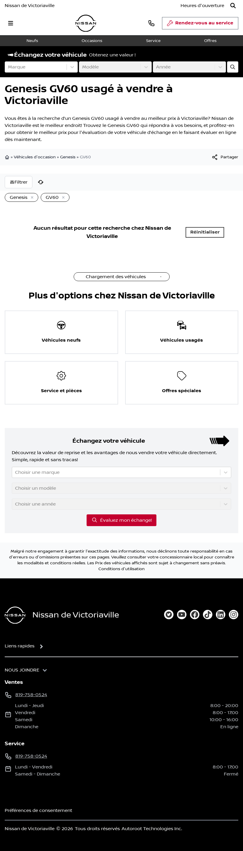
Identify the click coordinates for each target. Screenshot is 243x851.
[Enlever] (31, 198)
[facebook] (194, 614)
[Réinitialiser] (40, 182)
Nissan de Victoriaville (29, 5)
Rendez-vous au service (200, 24)
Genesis (67, 157)
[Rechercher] (233, 5)
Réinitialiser (205, 232)
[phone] (151, 23)
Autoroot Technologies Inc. (152, 828)
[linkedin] (220, 614)
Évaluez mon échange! (121, 520)
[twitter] (168, 614)
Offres (210, 40)
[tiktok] (207, 614)
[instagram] (233, 614)
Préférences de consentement (38, 810)
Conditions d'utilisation (121, 569)
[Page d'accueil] (15, 615)
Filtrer (18, 182)
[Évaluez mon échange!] (232, 67)
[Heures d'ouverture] (202, 5)
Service (153, 40)
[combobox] (8, 67)
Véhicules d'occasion (35, 157)
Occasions (92, 40)
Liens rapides (19, 646)
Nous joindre (22, 670)
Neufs (32, 40)
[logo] (85, 23)
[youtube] (181, 614)
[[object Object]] (224, 157)
